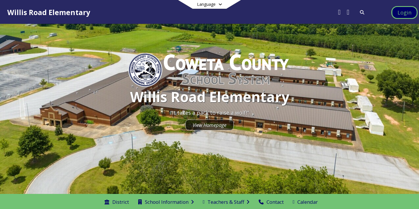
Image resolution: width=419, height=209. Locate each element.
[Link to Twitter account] (339, 13)
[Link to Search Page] (361, 12)
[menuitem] (117, 201)
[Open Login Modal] (404, 12)
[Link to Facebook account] (348, 13)
